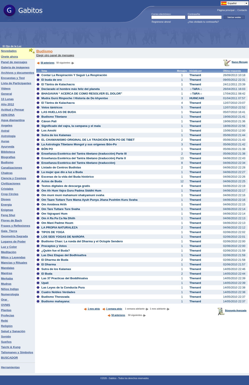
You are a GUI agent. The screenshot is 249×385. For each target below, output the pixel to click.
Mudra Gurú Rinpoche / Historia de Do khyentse (74, 98)
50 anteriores (45, 63)
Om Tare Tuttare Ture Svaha (60, 209)
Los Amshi (48, 130)
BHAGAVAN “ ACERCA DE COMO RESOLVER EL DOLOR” (81, 93)
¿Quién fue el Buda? (55, 250)
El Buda (46, 273)
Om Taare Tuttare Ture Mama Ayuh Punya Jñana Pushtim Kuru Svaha (89, 199)
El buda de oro (51, 79)
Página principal (225, 10)
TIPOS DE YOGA (52, 232)
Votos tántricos (51, 107)
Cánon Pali (48, 121)
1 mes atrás (92, 309)
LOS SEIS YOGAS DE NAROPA (62, 236)
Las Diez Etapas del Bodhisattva (63, 255)
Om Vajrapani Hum (54, 213)
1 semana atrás (112, 309)
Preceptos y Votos (54, 246)
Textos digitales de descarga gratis (65, 186)
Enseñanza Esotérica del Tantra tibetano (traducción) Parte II (83, 158)
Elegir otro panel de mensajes (55, 55)
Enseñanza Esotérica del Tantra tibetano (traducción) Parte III (84, 153)
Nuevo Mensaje (235, 62)
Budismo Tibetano (54, 116)
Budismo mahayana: (55, 301)
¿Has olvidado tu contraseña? (203, 21)
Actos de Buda (51, 181)
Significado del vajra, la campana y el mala (71, 126)
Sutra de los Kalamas (56, 135)
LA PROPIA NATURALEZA (59, 227)
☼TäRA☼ (195, 89)
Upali (45, 283)
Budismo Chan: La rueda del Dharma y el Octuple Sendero (82, 241)
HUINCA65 (196, 98)
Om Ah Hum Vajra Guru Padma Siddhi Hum (71, 190)
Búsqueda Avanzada (232, 310)
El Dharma (48, 264)
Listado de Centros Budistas (61, 167)
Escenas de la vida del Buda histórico (67, 176)
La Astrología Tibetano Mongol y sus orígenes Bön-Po (79, 144)
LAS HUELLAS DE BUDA (58, 112)
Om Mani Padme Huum (57, 222)
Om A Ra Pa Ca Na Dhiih (58, 218)
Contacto (242, 10)
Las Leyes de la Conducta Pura (63, 287)
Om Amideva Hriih (54, 204)
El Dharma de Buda (54, 259)
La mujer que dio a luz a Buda (62, 172)
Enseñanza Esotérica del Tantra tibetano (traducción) (78, 162)
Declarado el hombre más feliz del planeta (70, 89)
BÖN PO (47, 149)
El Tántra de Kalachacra (58, 84)
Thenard (195, 75)
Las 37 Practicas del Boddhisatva (64, 278)
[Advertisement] (83, 35)
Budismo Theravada (55, 296)
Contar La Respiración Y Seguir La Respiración (74, 75)
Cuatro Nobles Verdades (58, 292)
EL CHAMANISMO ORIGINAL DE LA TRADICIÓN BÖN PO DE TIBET (87, 139)
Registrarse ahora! (161, 21)
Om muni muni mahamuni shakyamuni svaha (72, 195)
